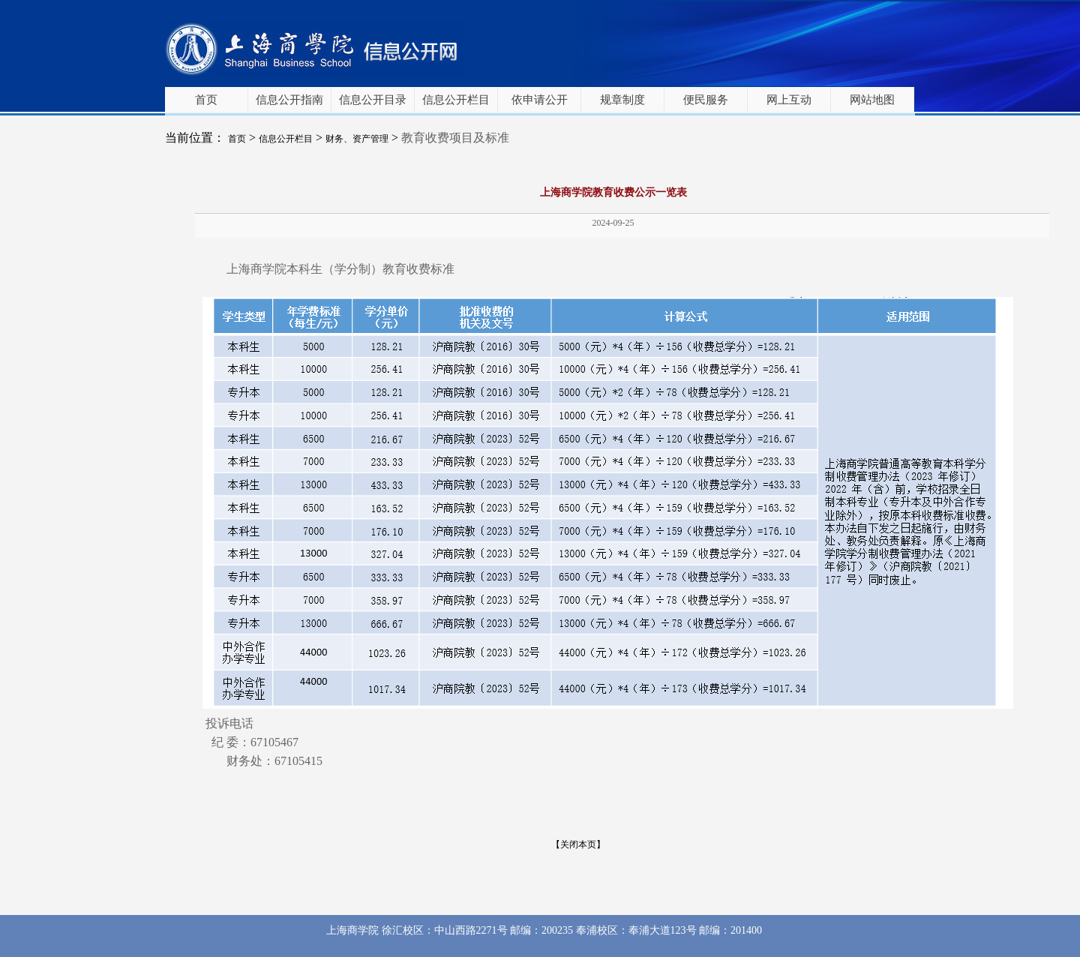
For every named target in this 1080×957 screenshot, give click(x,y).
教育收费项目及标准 (455, 137)
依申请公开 (540, 100)
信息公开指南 (289, 100)
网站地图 (872, 100)
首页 (206, 100)
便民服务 (705, 100)
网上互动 (789, 100)
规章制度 (622, 100)
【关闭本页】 (578, 844)
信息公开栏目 (456, 100)
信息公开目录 (372, 100)
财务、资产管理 (357, 139)
